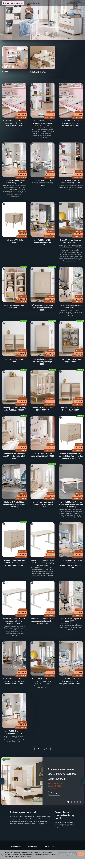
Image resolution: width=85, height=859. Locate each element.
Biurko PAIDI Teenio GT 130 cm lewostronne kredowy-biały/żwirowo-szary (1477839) (14, 670)
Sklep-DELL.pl (48, 841)
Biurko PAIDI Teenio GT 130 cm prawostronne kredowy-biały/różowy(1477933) (14, 123)
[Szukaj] (66, 4)
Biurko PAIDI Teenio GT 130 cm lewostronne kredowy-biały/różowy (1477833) (70, 123)
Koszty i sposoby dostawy (15, 842)
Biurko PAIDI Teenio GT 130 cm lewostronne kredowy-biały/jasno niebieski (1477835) (70, 670)
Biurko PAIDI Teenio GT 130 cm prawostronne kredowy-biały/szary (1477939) (14, 612)
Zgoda (81, 854)
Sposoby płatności (15, 845)
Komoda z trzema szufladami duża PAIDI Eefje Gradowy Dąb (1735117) (42, 496)
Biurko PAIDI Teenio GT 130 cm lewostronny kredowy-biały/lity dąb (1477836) (42, 554)
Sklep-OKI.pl (47, 846)
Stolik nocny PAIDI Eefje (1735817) (14, 236)
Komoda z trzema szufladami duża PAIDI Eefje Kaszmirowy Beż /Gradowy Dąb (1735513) (14, 554)
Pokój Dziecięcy (43, 4)
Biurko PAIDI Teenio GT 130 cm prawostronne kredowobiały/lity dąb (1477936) (42, 612)
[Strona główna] (14, 4)
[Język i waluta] (79, 4)
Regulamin (13, 839)
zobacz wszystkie (42, 737)
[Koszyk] (70, 4)
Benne (5, 72)
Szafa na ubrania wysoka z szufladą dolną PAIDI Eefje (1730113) (42, 353)
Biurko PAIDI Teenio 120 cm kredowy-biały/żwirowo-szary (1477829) (42, 181)
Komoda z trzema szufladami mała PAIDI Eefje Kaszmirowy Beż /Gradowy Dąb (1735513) (71, 447)
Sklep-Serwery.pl (48, 848)
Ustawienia (63, 854)
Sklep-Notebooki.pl (49, 843)
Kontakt (29, 841)
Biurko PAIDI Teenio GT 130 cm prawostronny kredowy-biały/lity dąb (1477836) (70, 496)
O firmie (29, 839)
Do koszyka (55, 787)
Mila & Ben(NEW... (38, 72)
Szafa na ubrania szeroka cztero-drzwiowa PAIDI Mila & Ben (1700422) (63, 762)
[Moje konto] (75, 4)
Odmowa (72, 854)
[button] (39, 39)
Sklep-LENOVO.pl (49, 839)
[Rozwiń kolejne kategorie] (54, 4)
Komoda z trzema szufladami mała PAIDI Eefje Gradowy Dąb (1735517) (14, 447)
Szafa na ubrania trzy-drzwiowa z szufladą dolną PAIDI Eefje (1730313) (42, 301)
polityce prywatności (26, 856)
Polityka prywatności (16, 847)
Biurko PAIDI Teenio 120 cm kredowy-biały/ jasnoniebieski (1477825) (14, 496)
